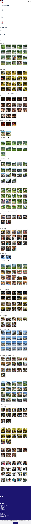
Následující (12, 93)
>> (15, 93)
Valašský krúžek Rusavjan (4, 514)
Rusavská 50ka (3, 506)
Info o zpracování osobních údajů (5, 489)
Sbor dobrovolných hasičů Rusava (5, 515)
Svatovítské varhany (3, 509)
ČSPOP (2, 513)
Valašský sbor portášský (4, 516)
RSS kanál (2, 491)
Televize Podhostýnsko (4, 505)
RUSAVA (5, 1)
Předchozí (4, 93)
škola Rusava (2, 507)
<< (1, 93)
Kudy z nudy (2, 508)
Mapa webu (2, 492)
